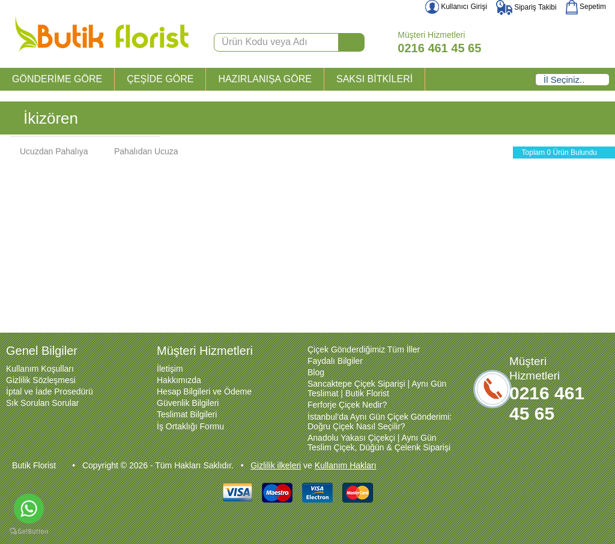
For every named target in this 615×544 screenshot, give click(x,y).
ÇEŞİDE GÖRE (160, 79)
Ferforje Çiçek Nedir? (347, 405)
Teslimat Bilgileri (187, 414)
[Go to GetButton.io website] (29, 532)
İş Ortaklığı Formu (190, 426)
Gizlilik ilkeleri (275, 465)
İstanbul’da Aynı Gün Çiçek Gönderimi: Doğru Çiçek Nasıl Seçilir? (380, 421)
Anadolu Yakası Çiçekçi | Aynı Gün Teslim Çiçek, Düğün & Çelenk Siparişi (379, 442)
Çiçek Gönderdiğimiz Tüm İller (364, 349)
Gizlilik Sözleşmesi (41, 380)
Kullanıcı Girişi (456, 6)
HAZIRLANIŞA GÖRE (265, 79)
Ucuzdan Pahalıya (48, 151)
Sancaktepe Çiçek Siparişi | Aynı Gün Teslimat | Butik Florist (377, 388)
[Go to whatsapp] (29, 509)
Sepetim (586, 6)
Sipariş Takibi (526, 7)
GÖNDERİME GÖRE (57, 79)
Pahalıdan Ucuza (140, 151)
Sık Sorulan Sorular (42, 403)
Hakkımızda (179, 380)
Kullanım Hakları (346, 465)
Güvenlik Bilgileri (188, 403)
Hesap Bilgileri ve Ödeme (204, 391)
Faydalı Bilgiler (335, 361)
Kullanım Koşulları (40, 368)
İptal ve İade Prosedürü (49, 391)
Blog (316, 372)
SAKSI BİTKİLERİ (374, 79)
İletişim (170, 368)
